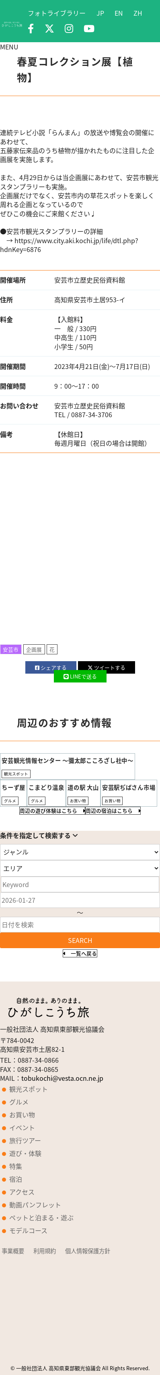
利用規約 (44, 1251)
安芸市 (10, 649)
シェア (51, 667)
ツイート (106, 667)
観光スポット (28, 1088)
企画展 (34, 649)
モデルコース (28, 1230)
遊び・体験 (25, 1153)
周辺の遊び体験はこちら (52, 810)
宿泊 (15, 1178)
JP (100, 13)
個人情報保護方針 (87, 1251)
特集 (15, 1166)
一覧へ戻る (80, 953)
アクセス (22, 1191)
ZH (137, 13)
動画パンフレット (35, 1204)
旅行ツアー (25, 1140)
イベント (22, 1127)
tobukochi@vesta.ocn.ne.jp (62, 1078)
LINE (80, 676)
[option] (80, 117)
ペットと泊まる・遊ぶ (41, 1217)
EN (119, 13)
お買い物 (22, 1114)
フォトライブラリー (57, 13)
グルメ (19, 1101)
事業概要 (13, 1251)
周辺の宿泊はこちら (113, 810)
